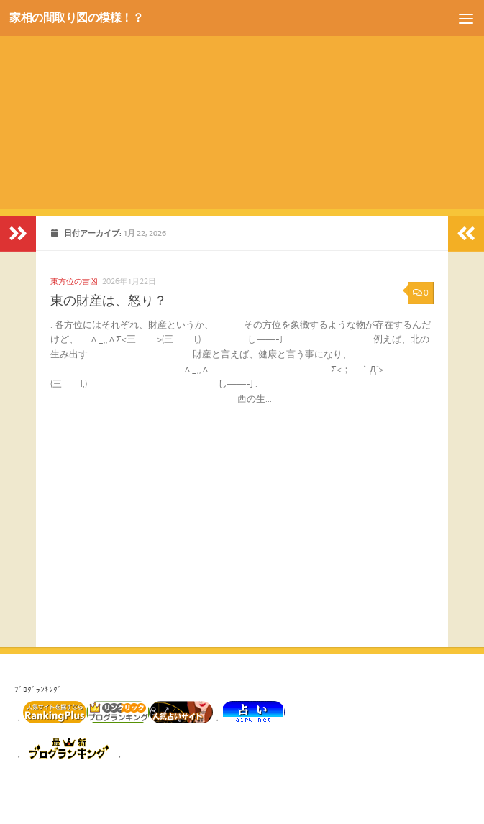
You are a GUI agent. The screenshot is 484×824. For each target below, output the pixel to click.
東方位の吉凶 (74, 281)
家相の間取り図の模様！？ (80, 18)
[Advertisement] (242, 108)
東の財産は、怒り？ (108, 300)
